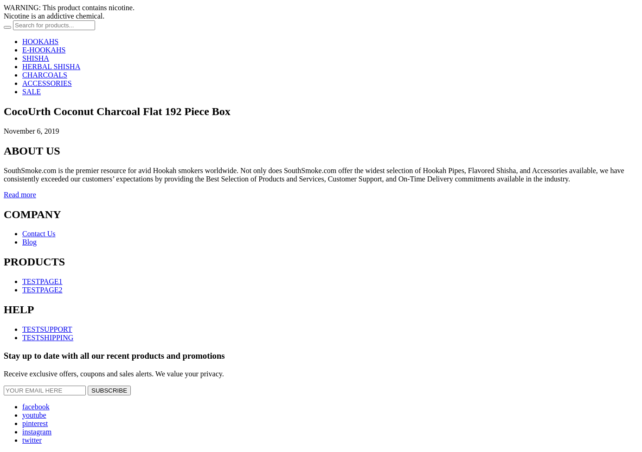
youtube (34, 415)
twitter (32, 440)
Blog (29, 242)
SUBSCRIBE (109, 390)
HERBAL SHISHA (51, 67)
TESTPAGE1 (42, 281)
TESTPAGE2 (42, 290)
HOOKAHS (40, 41)
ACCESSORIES (47, 83)
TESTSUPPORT (47, 329)
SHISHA (35, 58)
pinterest (35, 423)
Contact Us (39, 234)
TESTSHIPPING (47, 338)
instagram (36, 432)
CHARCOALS (44, 75)
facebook (36, 407)
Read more (20, 195)
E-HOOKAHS (43, 50)
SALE (31, 92)
